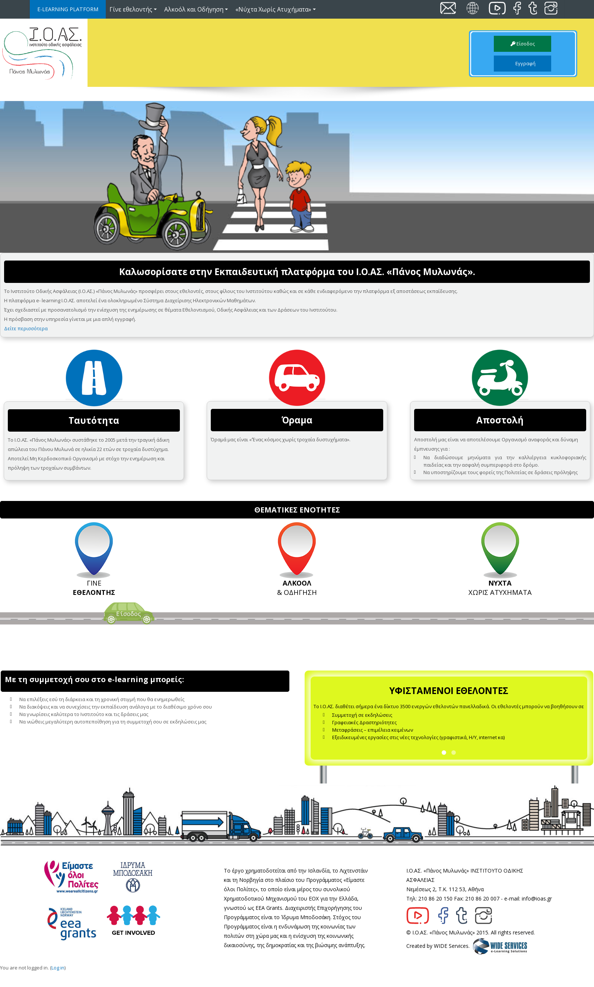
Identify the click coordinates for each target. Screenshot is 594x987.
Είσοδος (523, 43)
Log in (57, 975)
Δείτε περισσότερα (26, 328)
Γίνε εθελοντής (133, 9)
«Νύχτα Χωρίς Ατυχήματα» (275, 9)
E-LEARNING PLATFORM (67, 9)
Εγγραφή (522, 63)
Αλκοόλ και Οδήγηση (196, 9)
